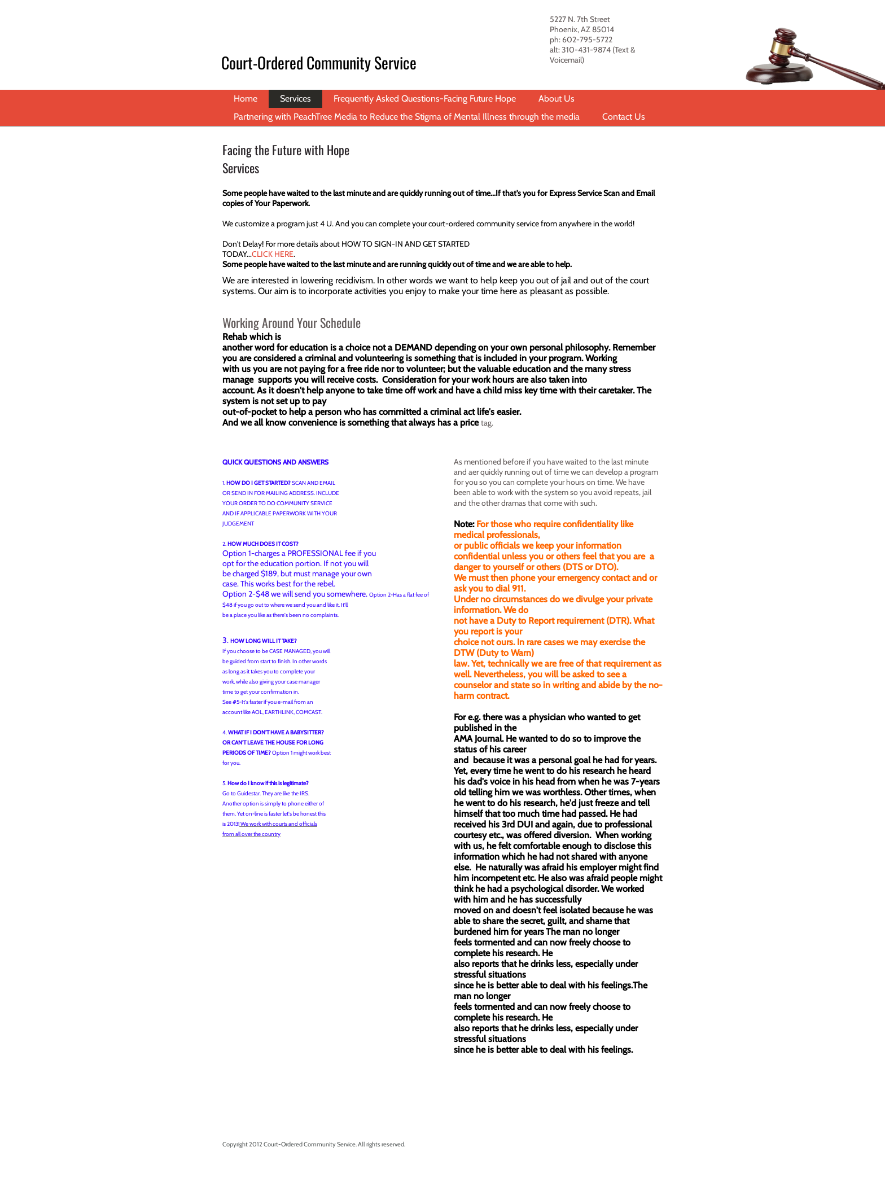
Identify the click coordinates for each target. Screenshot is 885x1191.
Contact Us (623, 116)
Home (245, 98)
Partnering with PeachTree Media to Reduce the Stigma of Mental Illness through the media (407, 116)
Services (295, 98)
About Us (556, 98)
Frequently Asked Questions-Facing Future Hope (425, 98)
